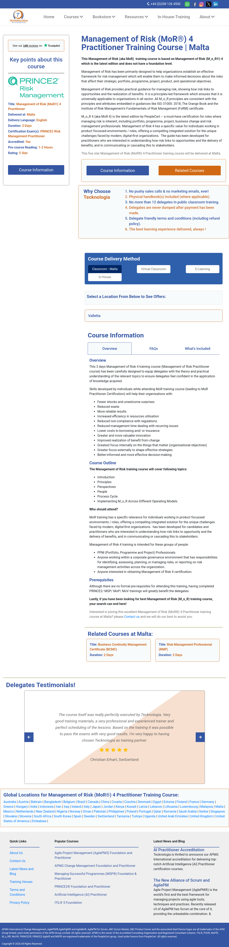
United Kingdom (201, 813)
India (33, 803)
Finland (182, 798)
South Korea (62, 813)
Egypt (157, 798)
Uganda (149, 813)
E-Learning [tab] (170, 269)
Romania (170, 808)
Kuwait (131, 803)
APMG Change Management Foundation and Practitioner (95, 862)
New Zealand (45, 808)
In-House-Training (174, 16)
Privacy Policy (20, 899)
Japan (96, 803)
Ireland (76, 803)
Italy (87, 803)
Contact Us (17, 857)
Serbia (203, 808)
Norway (74, 808)
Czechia (130, 798)
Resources (136, 16)
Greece (8, 803)
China (105, 798)
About (207, 16)
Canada (93, 798)
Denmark (144, 798)
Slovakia (11, 813)
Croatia (117, 798)
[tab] (103, 271)
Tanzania (123, 813)
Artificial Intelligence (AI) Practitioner (81, 891)
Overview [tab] (109, 345)
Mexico (8, 808)
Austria (23, 798)
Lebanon (156, 803)
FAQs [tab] (154, 345)
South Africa (42, 813)
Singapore (218, 808)
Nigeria (62, 808)
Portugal (145, 808)
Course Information (36, 170)
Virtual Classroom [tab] (137, 271)
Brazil (81, 798)
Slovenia (25, 813)
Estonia (169, 798)
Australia (9, 798)
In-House (203, 269)
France (194, 798)
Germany (207, 798)
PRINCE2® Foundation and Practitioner (82, 883)
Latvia (143, 803)
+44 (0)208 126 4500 (163, 4)
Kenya (120, 803)
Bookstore (104, 16)
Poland (131, 808)
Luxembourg (189, 803)
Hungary (22, 803)
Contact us (132, 613)
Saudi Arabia (188, 808)
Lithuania (171, 803)
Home (49, 16)
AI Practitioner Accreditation (179, 846)
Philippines (116, 808)
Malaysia (206, 803)
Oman (87, 808)
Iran (58, 803)
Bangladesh (52, 798)
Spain (77, 813)
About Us (16, 849)
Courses (73, 16)
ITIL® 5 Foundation (68, 899)
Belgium (69, 798)
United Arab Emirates (173, 813)
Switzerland (106, 813)
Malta (219, 803)
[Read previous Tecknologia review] (191, 733)
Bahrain (36, 798)
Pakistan (100, 808)
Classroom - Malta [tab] (103, 271)
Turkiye (137, 813)
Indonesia (47, 803)
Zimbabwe (38, 818)
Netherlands (25, 808)
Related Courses (189, 170)
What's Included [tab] (197, 345)
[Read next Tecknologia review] (37, 733)
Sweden (89, 813)
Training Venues (21, 878)
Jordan (108, 803)
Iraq (66, 803)
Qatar (157, 808)
